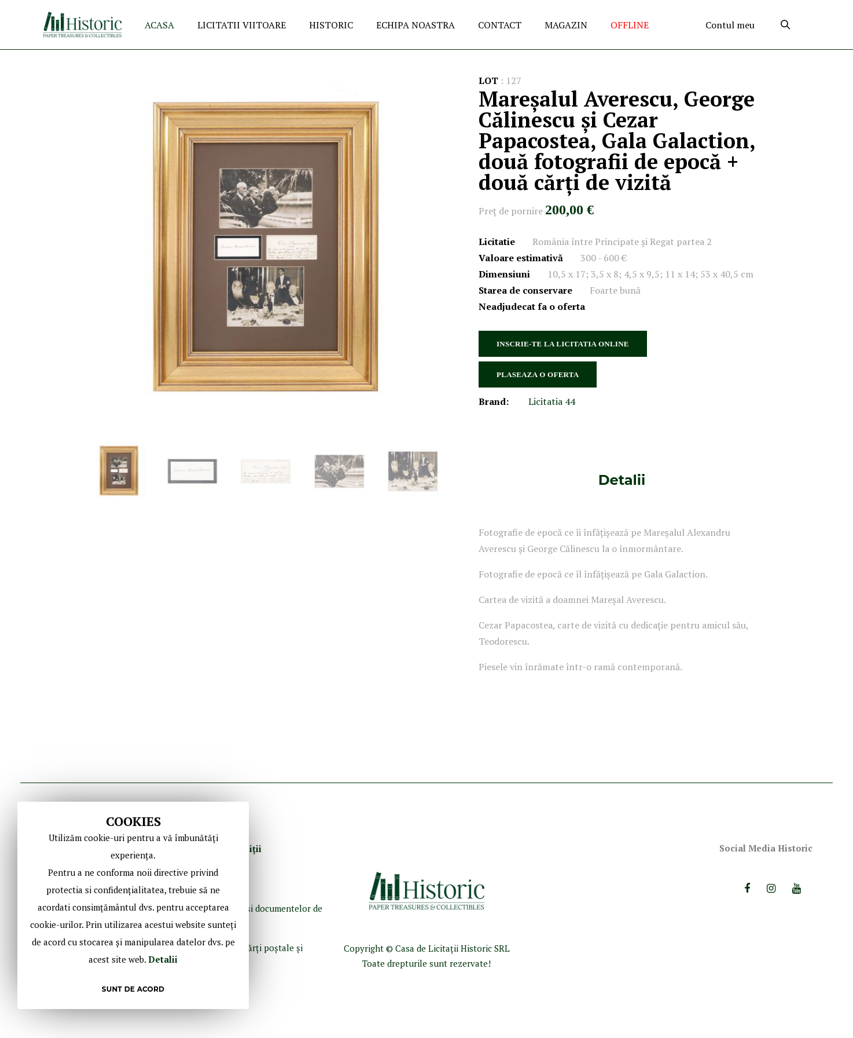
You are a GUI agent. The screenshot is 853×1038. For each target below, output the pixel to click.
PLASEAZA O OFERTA (538, 374)
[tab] (622, 479)
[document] (133, 905)
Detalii (621, 480)
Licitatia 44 (551, 401)
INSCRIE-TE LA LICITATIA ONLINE (563, 343)
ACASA (159, 25)
